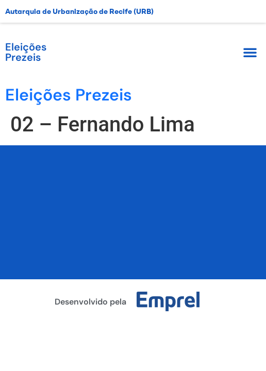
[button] (250, 52)
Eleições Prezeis (25, 52)
